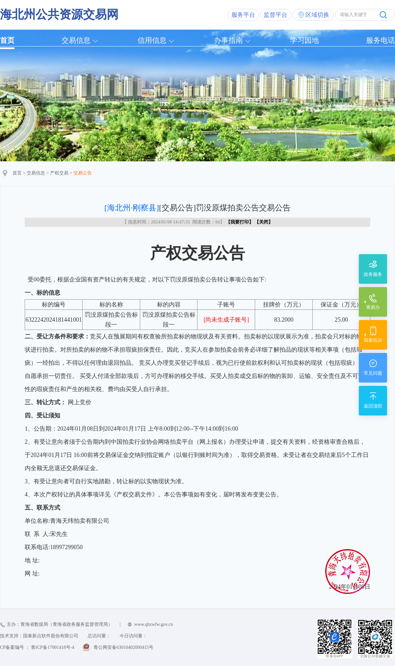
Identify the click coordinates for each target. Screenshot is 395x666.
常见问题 (373, 373)
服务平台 (243, 15)
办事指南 (228, 40)
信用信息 (152, 40)
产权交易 (59, 173)
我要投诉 (373, 340)
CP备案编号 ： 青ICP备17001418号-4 (37, 647)
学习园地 (304, 40)
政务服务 (373, 274)
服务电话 (380, 40)
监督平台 (275, 15)
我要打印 (239, 222)
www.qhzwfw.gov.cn (153, 624)
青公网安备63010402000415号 (123, 647)
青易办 (373, 307)
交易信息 (76, 40)
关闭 (263, 222)
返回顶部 (373, 406)
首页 (7, 40)
